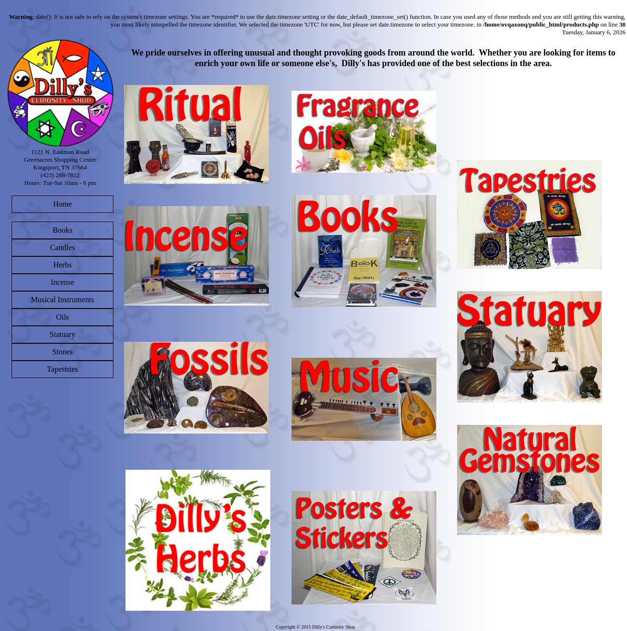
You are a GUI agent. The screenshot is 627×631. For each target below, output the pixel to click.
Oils (62, 317)
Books (62, 230)
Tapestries (62, 369)
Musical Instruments (62, 299)
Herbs (62, 265)
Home (62, 204)
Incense (62, 282)
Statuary (62, 334)
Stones (62, 352)
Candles (62, 247)
